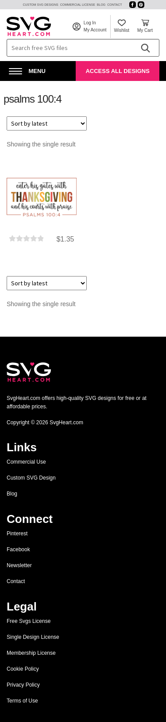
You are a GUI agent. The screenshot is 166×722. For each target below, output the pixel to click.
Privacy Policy (23, 685)
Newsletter (19, 565)
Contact (114, 4)
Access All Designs (117, 71)
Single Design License (33, 637)
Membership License (31, 653)
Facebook (18, 549)
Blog (101, 4)
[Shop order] (47, 123)
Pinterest (17, 533)
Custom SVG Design (31, 478)
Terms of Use (22, 701)
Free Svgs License (28, 621)
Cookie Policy (23, 669)
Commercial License (77, 4)
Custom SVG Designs (40, 4)
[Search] (145, 48)
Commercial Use (26, 462)
